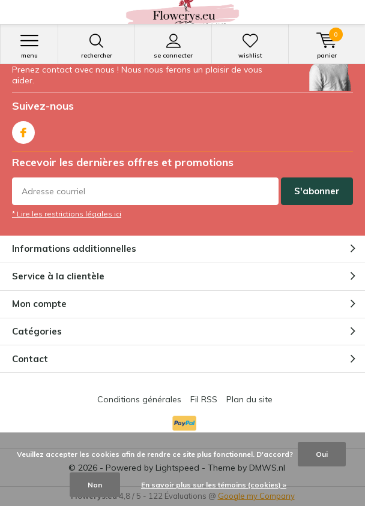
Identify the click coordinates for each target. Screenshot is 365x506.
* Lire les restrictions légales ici (66, 213)
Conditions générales (139, 399)
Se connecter (173, 46)
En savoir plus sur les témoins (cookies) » (213, 484)
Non (95, 484)
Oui (322, 454)
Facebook (23, 129)
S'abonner (317, 191)
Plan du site (249, 399)
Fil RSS (203, 399)
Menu (29, 46)
